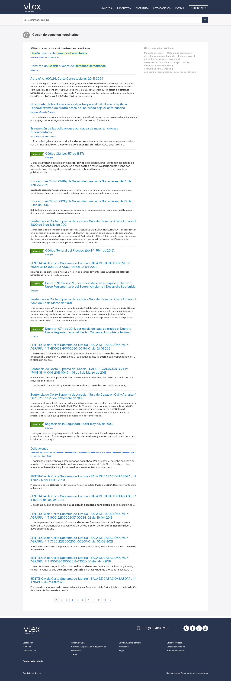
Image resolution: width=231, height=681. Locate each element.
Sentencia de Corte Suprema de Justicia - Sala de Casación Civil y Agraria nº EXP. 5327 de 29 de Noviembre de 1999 (83, 396)
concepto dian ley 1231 (182, 62)
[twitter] (186, 628)
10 (105, 600)
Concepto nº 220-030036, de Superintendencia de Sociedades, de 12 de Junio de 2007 (81, 203)
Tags (121, 650)
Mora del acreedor (154, 53)
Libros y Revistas (174, 643)
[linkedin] (199, 628)
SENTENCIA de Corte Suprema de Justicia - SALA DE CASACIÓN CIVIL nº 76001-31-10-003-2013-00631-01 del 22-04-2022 (80, 265)
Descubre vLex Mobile (33, 661)
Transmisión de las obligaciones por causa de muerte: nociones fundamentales (74, 130)
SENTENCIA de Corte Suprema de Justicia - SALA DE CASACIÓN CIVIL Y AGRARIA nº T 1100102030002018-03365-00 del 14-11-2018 (79, 559)
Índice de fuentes (175, 650)
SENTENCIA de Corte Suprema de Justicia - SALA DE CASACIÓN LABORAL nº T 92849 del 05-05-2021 (83, 498)
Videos (74, 654)
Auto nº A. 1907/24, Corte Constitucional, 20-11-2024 (66, 78)
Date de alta (198, 8)
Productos (124, 8)
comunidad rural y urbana (157, 68)
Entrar (179, 8)
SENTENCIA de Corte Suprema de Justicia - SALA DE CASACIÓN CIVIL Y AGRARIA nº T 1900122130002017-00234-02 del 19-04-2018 (79, 515)
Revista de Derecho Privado (42, 112)
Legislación (28, 643)
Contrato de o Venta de (68, 66)
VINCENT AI (106, 8)
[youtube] (205, 628)
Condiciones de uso (32, 673)
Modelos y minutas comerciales (44, 57)
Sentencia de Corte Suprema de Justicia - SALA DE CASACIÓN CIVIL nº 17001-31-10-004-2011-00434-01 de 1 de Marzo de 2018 (79, 370)
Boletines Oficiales (176, 647)
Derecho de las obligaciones (42, 136)
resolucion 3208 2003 (155, 62)
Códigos (49, 158)
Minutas (34, 70)
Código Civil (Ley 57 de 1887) (64, 153)
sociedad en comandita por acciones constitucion (170, 72)
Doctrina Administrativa (130, 643)
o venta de (58, 53)
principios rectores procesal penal (162, 59)
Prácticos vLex (29, 650)
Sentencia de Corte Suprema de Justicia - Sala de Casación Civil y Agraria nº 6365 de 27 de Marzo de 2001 (83, 301)
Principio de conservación (157, 65)
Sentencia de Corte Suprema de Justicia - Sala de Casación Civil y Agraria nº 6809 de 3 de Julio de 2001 (83, 223)
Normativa (124, 647)
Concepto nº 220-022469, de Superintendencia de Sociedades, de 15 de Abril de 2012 (81, 183)
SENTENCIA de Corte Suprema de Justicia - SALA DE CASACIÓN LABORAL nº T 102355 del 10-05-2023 (83, 478)
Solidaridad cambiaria (178, 53)
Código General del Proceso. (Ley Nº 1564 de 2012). (80, 250)
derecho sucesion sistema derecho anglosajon (168, 56)
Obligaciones (39, 448)
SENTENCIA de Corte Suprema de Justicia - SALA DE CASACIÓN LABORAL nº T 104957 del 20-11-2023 (83, 580)
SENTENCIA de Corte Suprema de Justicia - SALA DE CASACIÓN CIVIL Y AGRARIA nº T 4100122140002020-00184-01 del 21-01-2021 (79, 346)
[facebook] (193, 628)
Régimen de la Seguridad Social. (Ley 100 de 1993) (79, 424)
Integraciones (162, 8)
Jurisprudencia (78, 643)
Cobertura (142, 8)
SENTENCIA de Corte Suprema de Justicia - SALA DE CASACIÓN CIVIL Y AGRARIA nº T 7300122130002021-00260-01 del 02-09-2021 (79, 539)
